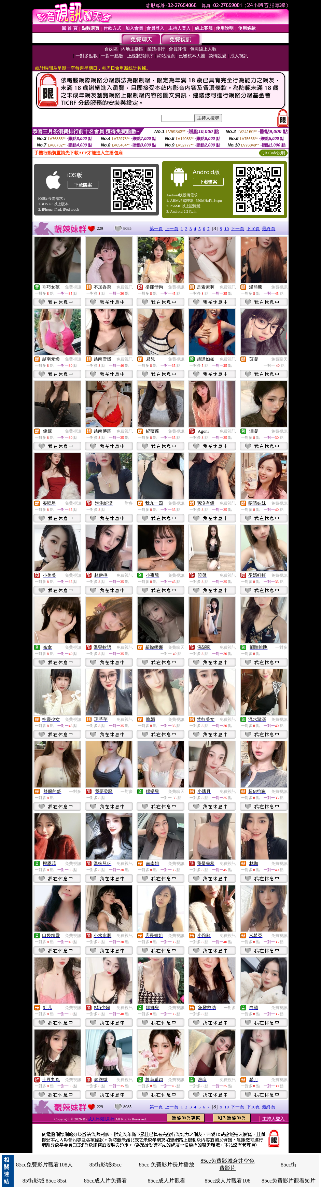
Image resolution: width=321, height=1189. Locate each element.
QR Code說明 (273, 153)
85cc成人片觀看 (166, 1181)
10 (226, 228)
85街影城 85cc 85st (45, 1181)
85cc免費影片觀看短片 (289, 1181)
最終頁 (268, 228)
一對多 (127, 503)
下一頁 (237, 228)
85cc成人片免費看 (105, 1181)
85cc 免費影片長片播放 (166, 1164)
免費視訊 (73, 287)
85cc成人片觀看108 (227, 1181)
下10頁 (253, 228)
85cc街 (288, 1164)
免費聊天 (279, 359)
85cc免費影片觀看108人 (44, 1164)
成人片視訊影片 (101, 1119)
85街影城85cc (105, 1164)
